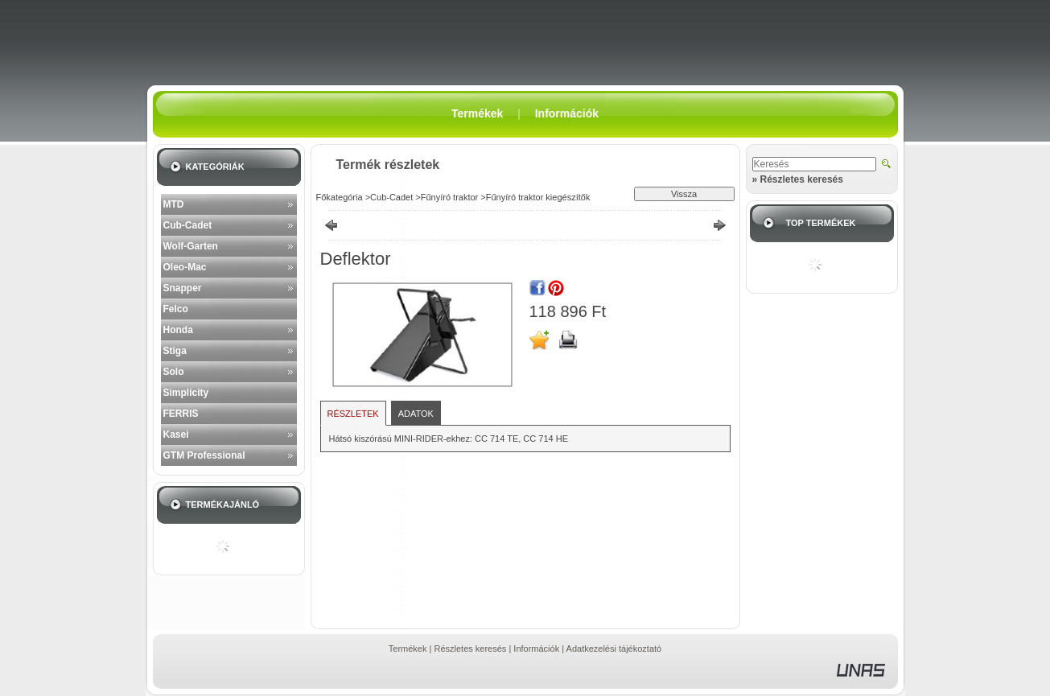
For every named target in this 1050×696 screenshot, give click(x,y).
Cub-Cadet (187, 225)
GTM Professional (204, 455)
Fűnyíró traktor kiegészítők (538, 197)
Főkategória (339, 197)
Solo (173, 371)
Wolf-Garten (190, 246)
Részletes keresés (470, 648)
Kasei (176, 434)
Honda (178, 330)
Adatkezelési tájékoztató (614, 648)
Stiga (175, 350)
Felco (175, 309)
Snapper (182, 288)
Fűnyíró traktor (450, 197)
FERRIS (181, 413)
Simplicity (186, 392)
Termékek (408, 648)
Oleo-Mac (185, 267)
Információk (536, 648)
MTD (173, 204)
